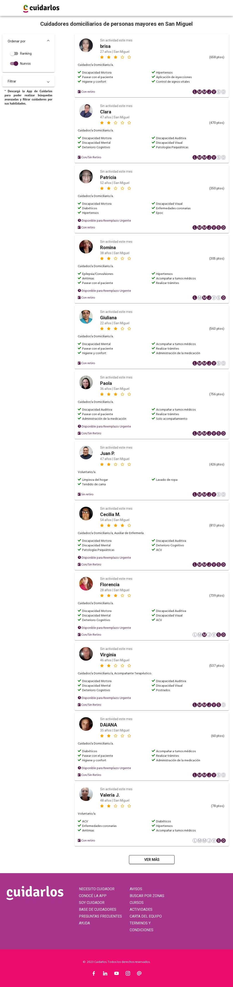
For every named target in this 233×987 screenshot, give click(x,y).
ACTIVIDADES (141, 909)
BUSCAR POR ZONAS (147, 896)
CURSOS (137, 902)
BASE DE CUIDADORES (97, 909)
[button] (28, 41)
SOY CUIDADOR (91, 902)
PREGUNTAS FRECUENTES (100, 916)
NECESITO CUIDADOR (96, 889)
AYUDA (84, 923)
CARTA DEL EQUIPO (146, 916)
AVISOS (136, 889)
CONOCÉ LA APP (92, 896)
